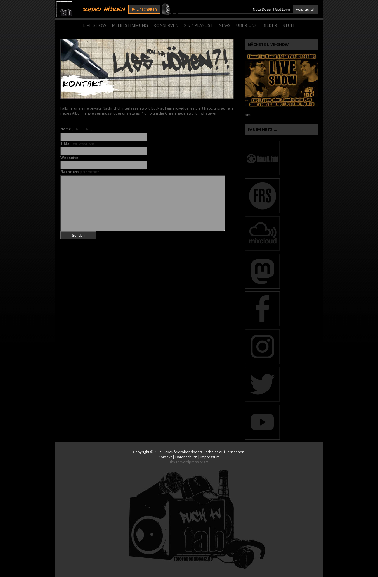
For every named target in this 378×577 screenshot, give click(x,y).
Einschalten (144, 9)
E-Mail (77, 143)
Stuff (289, 25)
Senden (78, 235)
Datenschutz (186, 456)
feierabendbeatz (188, 451)
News (224, 25)
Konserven (165, 25)
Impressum (209, 456)
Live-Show (94, 25)
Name (76, 128)
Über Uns (246, 25)
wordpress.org (192, 461)
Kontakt (165, 456)
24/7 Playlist (198, 25)
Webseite (69, 157)
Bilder (269, 25)
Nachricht (80, 171)
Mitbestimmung (130, 25)
